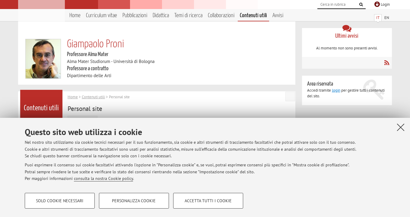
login (336, 90)
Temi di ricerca (188, 15)
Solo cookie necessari (59, 200)
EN (386, 17)
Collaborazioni (221, 15)
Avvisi (277, 15)
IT (378, 17)
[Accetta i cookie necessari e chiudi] (400, 127)
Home (75, 15)
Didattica (161, 15)
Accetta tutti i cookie (208, 200)
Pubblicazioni (134, 15)
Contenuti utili (253, 15)
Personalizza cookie (134, 200)
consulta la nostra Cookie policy (103, 178)
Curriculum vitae (101, 15)
